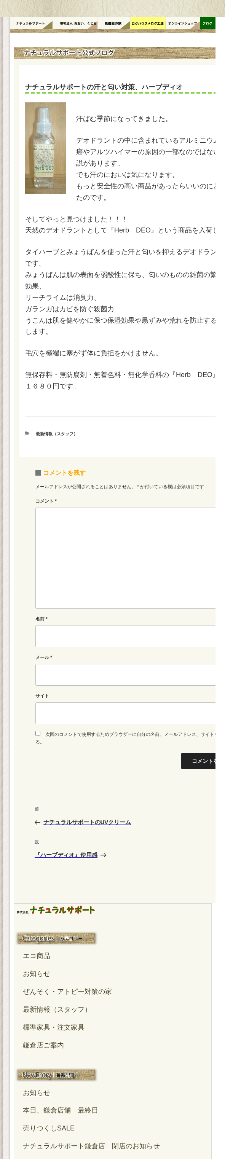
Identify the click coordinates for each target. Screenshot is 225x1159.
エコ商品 (36, 956)
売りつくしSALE (49, 1128)
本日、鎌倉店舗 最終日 (60, 1110)
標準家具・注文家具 (54, 1027)
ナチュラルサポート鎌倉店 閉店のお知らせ (91, 1146)
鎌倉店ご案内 (43, 1045)
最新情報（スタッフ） (57, 433)
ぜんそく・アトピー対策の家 (67, 991)
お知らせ (36, 974)
